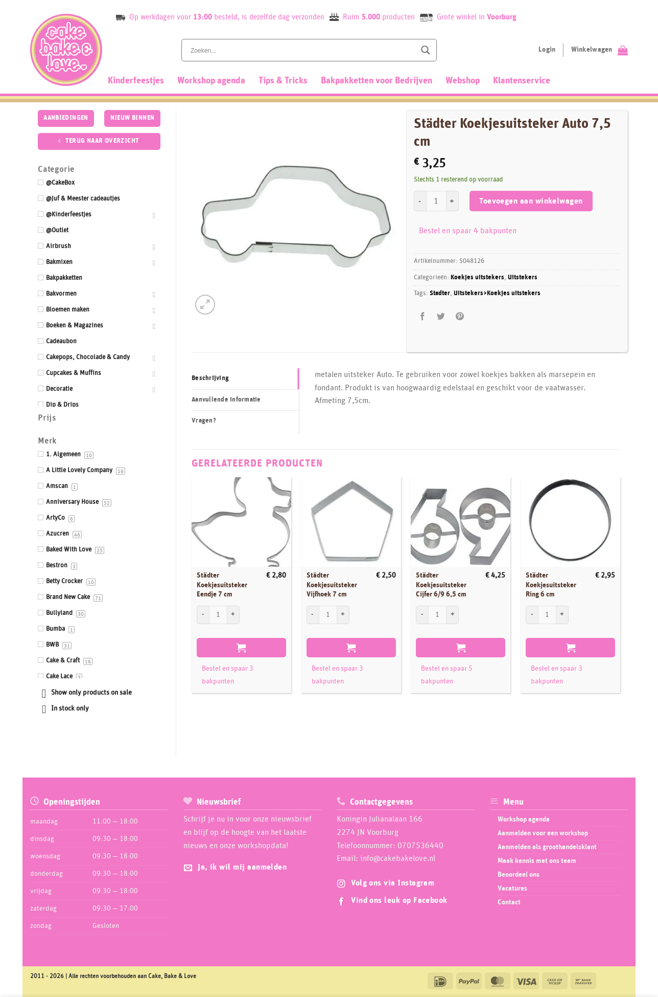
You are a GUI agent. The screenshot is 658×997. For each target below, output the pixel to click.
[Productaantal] (436, 201)
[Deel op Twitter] (441, 316)
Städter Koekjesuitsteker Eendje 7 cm (222, 585)
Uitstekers (522, 277)
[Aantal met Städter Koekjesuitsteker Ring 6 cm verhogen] (562, 615)
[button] (205, 305)
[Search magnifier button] (425, 50)
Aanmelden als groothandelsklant (547, 847)
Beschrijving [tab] (210, 378)
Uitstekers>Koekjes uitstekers (497, 293)
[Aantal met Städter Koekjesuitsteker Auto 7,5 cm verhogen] (453, 201)
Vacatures (512, 888)
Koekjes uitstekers (477, 277)
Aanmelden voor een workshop (543, 833)
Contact (509, 902)
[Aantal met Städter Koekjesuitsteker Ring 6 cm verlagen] (532, 615)
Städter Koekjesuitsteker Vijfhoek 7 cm (332, 585)
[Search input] (302, 50)
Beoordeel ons (518, 874)
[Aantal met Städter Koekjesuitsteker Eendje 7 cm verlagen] (203, 615)
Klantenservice (521, 80)
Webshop (462, 80)
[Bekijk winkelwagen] (599, 50)
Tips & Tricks (283, 80)
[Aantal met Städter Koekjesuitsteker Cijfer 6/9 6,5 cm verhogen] (453, 615)
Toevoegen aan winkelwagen (531, 201)
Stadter (440, 293)
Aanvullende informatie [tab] (226, 399)
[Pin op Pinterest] (459, 316)
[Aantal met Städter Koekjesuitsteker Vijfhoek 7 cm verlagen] (313, 615)
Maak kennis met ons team (537, 861)
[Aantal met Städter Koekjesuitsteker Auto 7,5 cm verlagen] (420, 201)
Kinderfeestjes (136, 80)
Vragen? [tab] (204, 420)
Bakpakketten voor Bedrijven (376, 80)
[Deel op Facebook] (422, 316)
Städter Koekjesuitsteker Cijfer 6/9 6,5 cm (441, 585)
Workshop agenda (211, 80)
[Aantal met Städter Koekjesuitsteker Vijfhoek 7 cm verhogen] (343, 615)
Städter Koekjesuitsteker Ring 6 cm (551, 585)
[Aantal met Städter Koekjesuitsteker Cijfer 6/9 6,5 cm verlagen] (422, 615)
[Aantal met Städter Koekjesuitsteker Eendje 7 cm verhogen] (233, 615)
